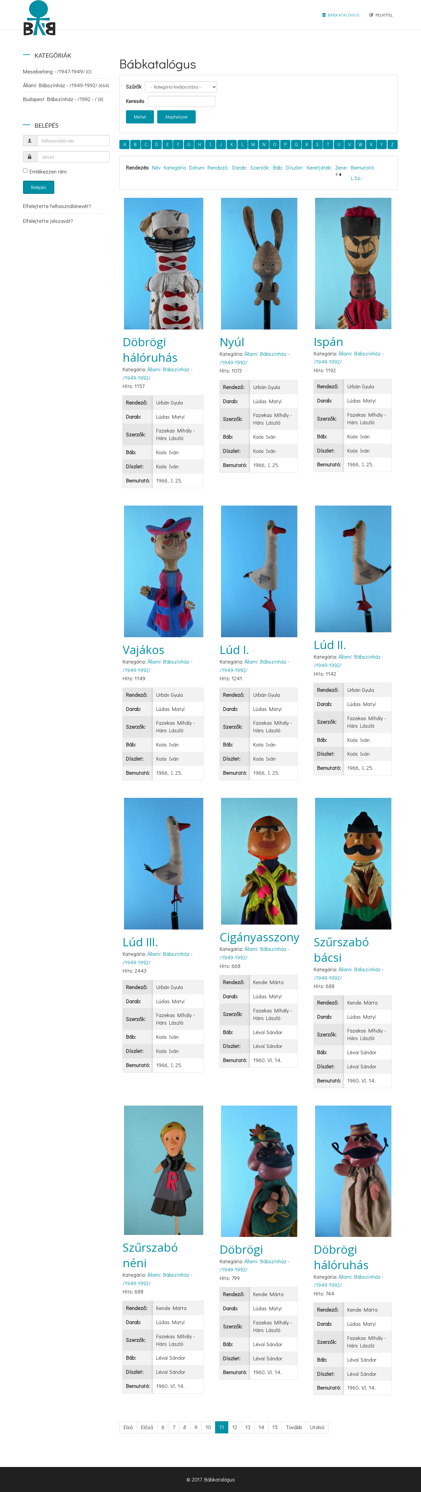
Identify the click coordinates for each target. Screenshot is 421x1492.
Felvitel (381, 14)
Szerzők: (260, 167)
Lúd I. (234, 649)
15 (275, 1427)
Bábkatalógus (340, 14)
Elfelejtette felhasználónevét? (57, 205)
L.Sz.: (357, 177)
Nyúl (232, 342)
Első (128, 1427)
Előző (147, 1427)
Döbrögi (241, 1249)
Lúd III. (140, 942)
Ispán (328, 341)
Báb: (278, 167)
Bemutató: (363, 167)
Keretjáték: (319, 167)
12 (234, 1427)
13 (247, 1427)
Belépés (38, 187)
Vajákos (143, 649)
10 (208, 1427)
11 (221, 1427)
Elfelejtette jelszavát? (48, 220)
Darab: (239, 167)
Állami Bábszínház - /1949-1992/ (66, 85)
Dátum (196, 167)
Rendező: (218, 167)
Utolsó (317, 1427)
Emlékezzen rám (45, 171)
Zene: (341, 167)
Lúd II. (330, 644)
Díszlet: (295, 167)
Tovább (294, 1427)
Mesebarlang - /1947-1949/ (57, 71)
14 (261, 1427)
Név (156, 167)
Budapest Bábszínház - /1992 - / (63, 98)
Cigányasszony (260, 937)
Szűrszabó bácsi (341, 949)
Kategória (175, 167)
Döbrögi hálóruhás (150, 349)
